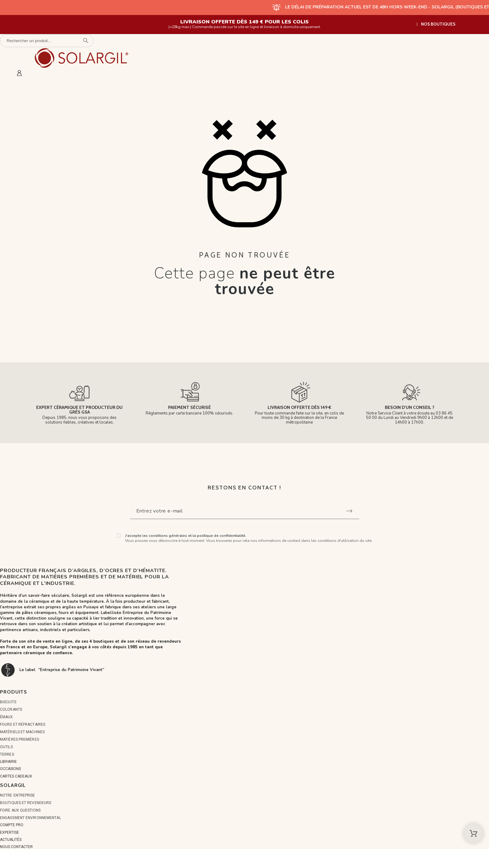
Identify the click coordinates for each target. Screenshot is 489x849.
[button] (436, 24)
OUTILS (6, 747)
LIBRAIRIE (8, 761)
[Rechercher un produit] (47, 40)
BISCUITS (8, 702)
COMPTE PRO (11, 825)
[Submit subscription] (349, 511)
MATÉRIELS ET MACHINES (22, 732)
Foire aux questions (20, 810)
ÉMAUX (6, 717)
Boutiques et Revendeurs (25, 803)
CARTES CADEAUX (16, 776)
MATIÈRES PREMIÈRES (19, 739)
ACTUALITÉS (11, 839)
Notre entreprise (17, 795)
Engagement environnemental (30, 818)
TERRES (7, 754)
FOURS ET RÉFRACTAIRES (22, 724)
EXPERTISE (9, 832)
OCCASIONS (10, 769)
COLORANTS (11, 709)
